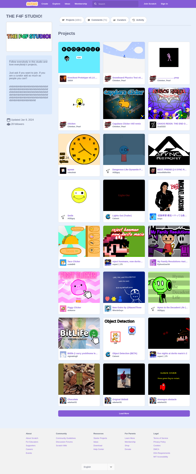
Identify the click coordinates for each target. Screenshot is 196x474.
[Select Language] (98, 467)
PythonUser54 (163, 264)
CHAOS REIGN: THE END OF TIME (172, 123)
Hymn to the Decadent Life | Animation (172, 307)
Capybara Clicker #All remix (126, 123)
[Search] (95, 4)
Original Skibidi (120, 399)
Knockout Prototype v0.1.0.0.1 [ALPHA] (83, 77)
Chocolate (73, 399)
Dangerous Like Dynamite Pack (127, 169)
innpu (159, 219)
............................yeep (168, 77)
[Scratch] (32, 4)
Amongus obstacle (167, 399)
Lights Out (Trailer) (122, 215)
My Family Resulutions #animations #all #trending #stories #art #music (172, 261)
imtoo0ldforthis (164, 172)
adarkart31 (72, 402)
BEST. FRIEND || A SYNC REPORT (172, 169)
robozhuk (72, 172)
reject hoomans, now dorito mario (127, 261)
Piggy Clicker (74, 307)
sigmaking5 (73, 356)
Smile (70, 215)
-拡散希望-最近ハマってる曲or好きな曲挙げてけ (172, 215)
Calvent (115, 218)
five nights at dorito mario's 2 (172, 353)
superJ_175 (117, 264)
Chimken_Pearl (119, 80)
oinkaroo (71, 310)
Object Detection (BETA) (124, 353)
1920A (70, 80)
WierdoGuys (117, 310)
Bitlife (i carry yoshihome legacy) (83, 353)
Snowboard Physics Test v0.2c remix (127, 77)
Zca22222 (161, 127)
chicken (71, 123)
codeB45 (71, 264)
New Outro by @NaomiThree (126, 307)
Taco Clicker (74, 261)
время (71, 169)
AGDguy (116, 172)
